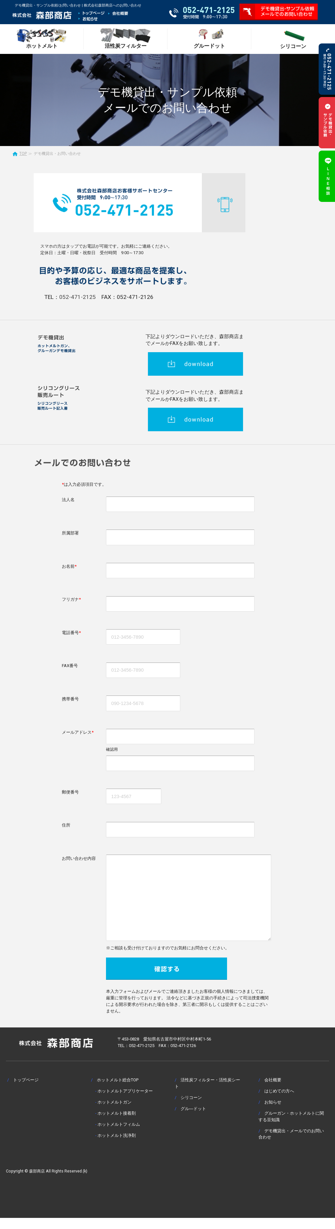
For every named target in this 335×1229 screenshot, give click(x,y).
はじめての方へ (279, 1102)
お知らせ (272, 1113)
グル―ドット (193, 1119)
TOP (23, 153)
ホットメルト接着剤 (116, 1124)
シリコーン (191, 1108)
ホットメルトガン (114, 1113)
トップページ (26, 1091)
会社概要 (272, 1091)
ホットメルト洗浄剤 (116, 1146)
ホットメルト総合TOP (117, 1091)
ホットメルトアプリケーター (125, 1102)
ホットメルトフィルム (118, 1135)
